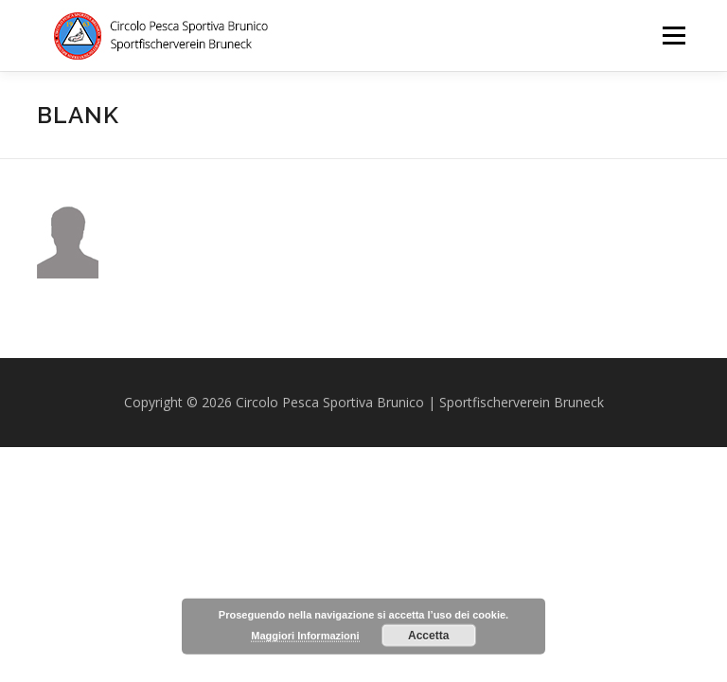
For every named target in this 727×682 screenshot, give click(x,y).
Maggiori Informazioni (305, 635)
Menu (673, 35)
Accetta (428, 635)
